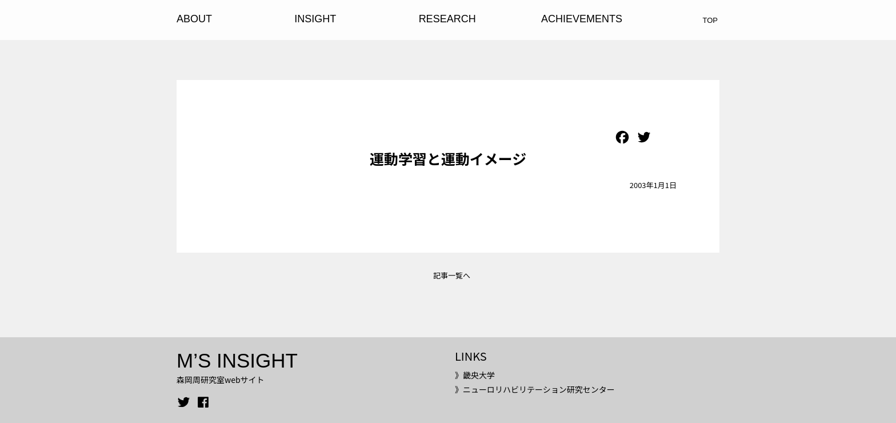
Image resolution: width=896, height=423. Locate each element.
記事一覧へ (452, 275)
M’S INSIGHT (237, 360)
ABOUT (194, 19)
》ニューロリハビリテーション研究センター (535, 389)
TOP (710, 20)
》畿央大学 (475, 375)
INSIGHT (315, 19)
